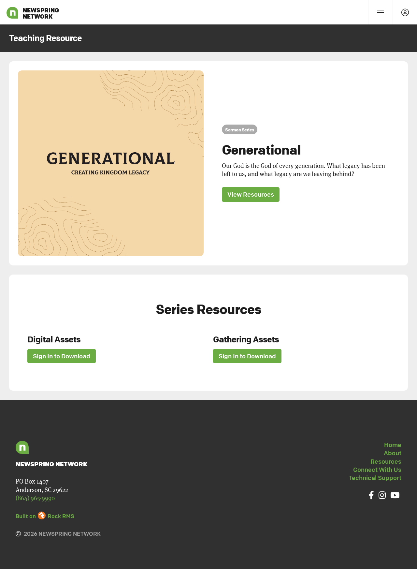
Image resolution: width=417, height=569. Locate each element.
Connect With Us (377, 469)
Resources (385, 461)
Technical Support (375, 477)
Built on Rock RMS (45, 516)
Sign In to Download (61, 356)
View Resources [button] (250, 194)
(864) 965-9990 (35, 498)
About (392, 453)
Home (392, 444)
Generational (261, 150)
